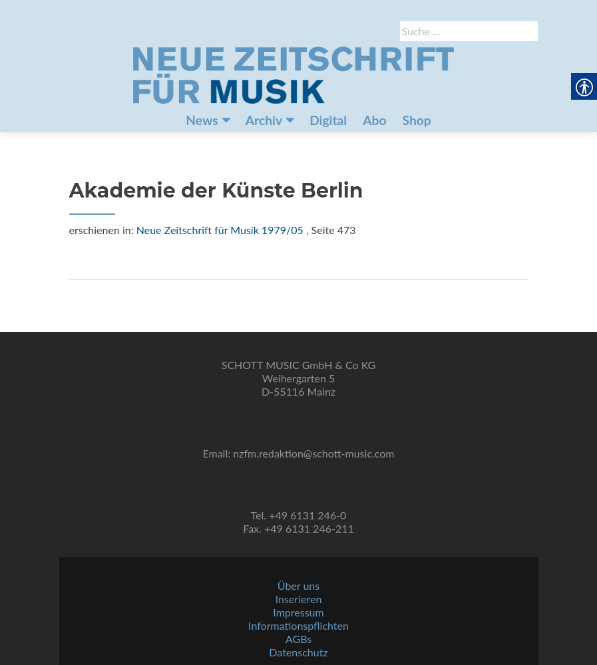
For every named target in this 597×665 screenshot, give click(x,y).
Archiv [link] (264, 120)
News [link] (202, 120)
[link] (293, 73)
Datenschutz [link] (298, 652)
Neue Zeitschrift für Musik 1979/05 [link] (219, 229)
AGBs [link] (298, 638)
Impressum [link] (298, 612)
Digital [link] (328, 120)
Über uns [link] (298, 585)
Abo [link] (374, 120)
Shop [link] (417, 120)
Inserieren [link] (299, 599)
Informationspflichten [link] (298, 625)
